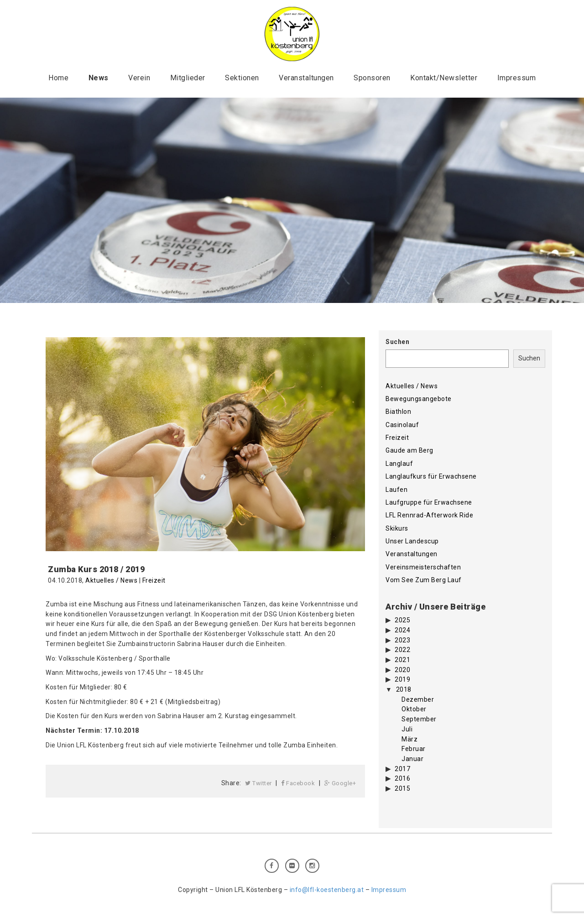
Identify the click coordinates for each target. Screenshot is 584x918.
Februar (414, 748)
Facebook (298, 783)
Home (58, 77)
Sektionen (242, 77)
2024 (402, 630)
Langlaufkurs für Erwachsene (431, 476)
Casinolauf (402, 424)
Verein (139, 77)
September (419, 719)
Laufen (396, 489)
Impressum (516, 77)
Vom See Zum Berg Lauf (424, 580)
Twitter (258, 783)
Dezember (418, 699)
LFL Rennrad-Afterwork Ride (429, 515)
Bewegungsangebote (419, 398)
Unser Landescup (412, 541)
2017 (402, 768)
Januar (412, 758)
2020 (402, 669)
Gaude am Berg (409, 450)
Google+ (340, 783)
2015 (402, 788)
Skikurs (397, 528)
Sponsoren (372, 77)
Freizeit (154, 580)
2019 (402, 679)
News (99, 77)
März (409, 739)
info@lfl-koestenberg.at (327, 889)
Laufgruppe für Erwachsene (429, 502)
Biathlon (398, 411)
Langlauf (399, 463)
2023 (402, 640)
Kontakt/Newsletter (443, 77)
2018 (404, 689)
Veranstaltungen (306, 77)
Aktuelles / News (111, 580)
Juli (407, 729)
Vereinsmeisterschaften (423, 567)
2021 (402, 659)
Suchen (397, 341)
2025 (402, 620)
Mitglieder (187, 77)
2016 (402, 778)
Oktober (414, 709)
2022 (402, 649)
